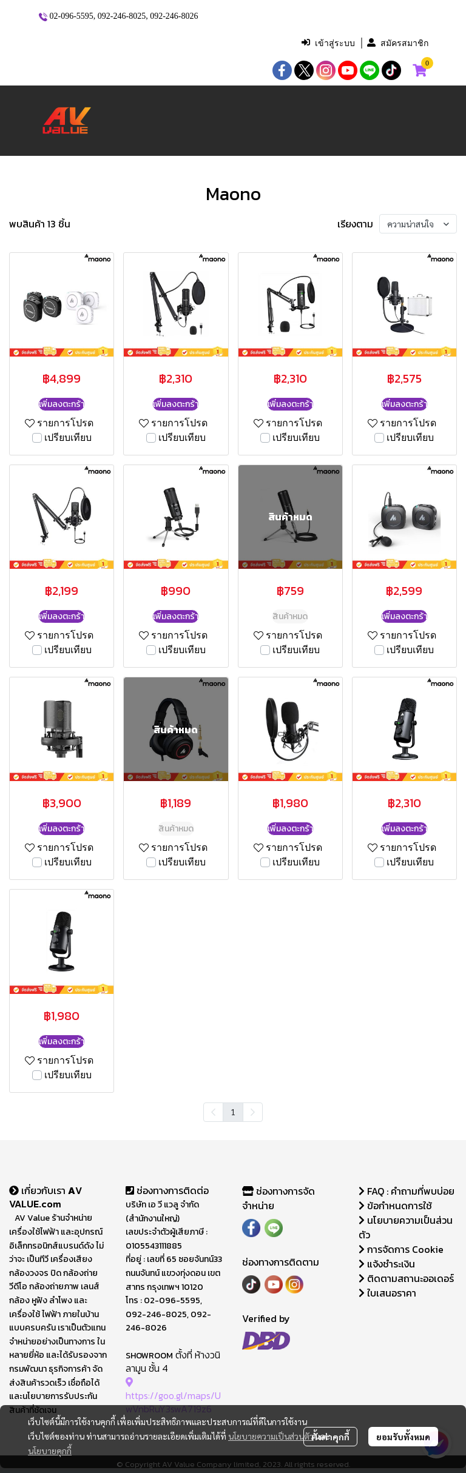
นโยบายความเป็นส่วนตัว (271, 1436)
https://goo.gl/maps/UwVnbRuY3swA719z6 (173, 1396)
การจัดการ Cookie (401, 1249)
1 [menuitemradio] (233, 1111)
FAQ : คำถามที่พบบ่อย (408, 1191)
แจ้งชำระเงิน (387, 1264)
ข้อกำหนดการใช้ (395, 1205)
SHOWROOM (149, 1355)
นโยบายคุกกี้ (50, 1450)
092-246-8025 (122, 16)
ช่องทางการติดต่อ (167, 1190)
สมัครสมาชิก (397, 43)
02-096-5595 (71, 16)
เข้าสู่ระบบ (328, 43)
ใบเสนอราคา (387, 1293)
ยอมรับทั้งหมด (403, 1436)
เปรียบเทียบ (68, 437)
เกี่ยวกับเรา (38, 1190)
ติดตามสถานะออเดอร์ (406, 1278)
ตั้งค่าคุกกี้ (330, 1436)
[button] (215, 43)
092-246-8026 (174, 16)
